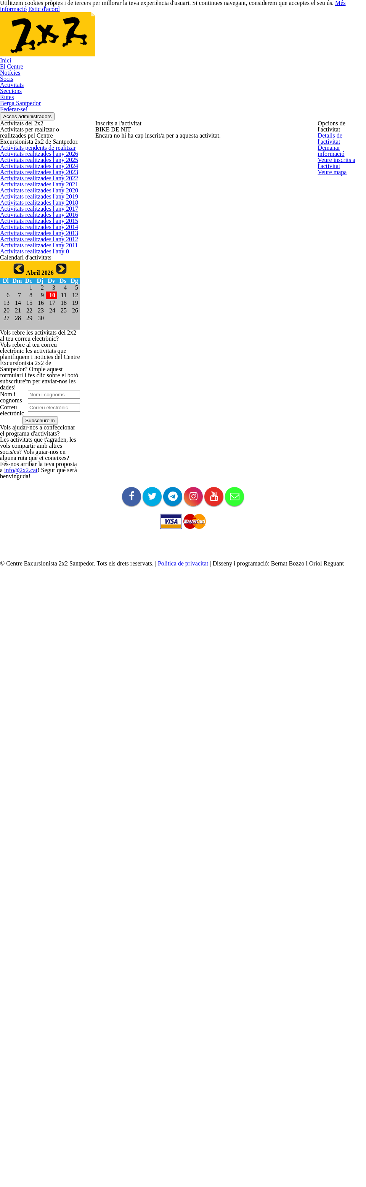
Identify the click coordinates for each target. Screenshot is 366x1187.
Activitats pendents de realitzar (35, 271)
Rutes (6, 159)
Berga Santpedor (19, 172)
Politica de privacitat (176, 1180)
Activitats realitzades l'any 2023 (35, 343)
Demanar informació (340, 155)
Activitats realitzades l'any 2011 (35, 561)
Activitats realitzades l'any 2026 (35, 289)
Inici (4, 85)
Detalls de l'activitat (339, 137)
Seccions (10, 147)
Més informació (335, 6)
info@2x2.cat (14, 1041)
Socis (6, 122)
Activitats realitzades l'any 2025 (35, 307)
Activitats (9, 134)
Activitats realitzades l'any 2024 (35, 325)
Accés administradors (33, 197)
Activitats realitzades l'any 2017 (35, 452)
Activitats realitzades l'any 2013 (35, 525)
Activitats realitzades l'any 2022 (35, 362)
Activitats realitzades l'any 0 (31, 580)
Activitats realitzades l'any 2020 (35, 398)
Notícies (9, 109)
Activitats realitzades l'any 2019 (35, 416)
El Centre (10, 97)
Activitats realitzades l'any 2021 (35, 379)
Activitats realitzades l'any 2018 (35, 434)
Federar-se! (13, 184)
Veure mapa (331, 209)
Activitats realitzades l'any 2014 (35, 507)
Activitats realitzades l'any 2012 (35, 543)
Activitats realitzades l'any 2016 (35, 471)
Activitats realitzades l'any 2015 (35, 488)
